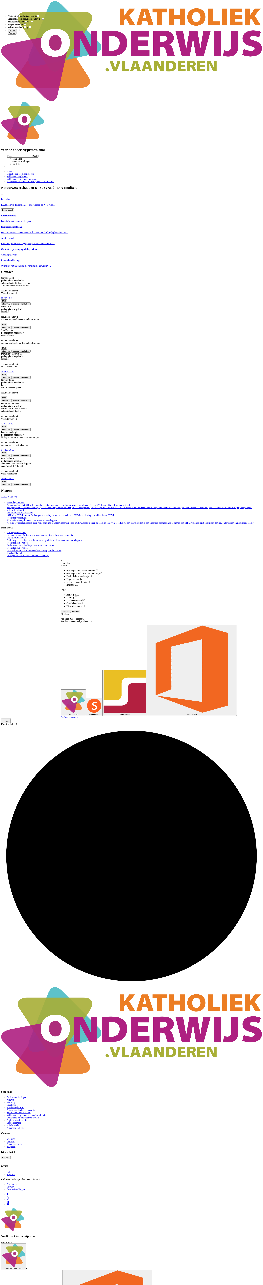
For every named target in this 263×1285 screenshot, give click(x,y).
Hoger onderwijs (75, 579)
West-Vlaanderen (75, 606)
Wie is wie (11, 1139)
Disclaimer (12, 1184)
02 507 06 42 (7, 423)
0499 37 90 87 (7, 478)
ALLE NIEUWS (9, 496)
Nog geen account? (69, 717)
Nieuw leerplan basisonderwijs (21, 1110)
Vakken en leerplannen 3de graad (22, 179)
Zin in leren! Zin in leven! (19, 1112)
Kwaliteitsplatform (15, 1107)
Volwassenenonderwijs (78, 582)
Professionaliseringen (16, 1097)
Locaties (10, 1141)
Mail (4, 301)
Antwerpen (72, 595)
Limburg (71, 597)
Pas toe (12, 33)
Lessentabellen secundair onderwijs (23, 1117)
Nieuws (10, 1100)
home (9, 171)
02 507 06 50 (7, 298)
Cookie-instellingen (16, 1189)
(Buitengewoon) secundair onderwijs (84, 573)
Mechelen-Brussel (75, 600)
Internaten (72, 585)
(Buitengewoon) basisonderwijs (82, 570)
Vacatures (11, 1105)
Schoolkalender (14, 1123)
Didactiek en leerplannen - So (20, 174)
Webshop (11, 1102)
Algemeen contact (15, 1144)
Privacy (10, 1187)
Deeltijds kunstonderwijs (79, 576)
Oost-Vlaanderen (75, 603)
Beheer (10, 1172)
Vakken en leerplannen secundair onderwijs (26, 1115)
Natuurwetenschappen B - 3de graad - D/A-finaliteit (30, 181)
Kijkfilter (11, 1174)
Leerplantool (7, 210)
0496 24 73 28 (7, 371)
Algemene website (15, 1128)
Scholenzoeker (13, 1125)
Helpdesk (11, 1146)
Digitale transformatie (17, 1120)
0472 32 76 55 (7, 450)
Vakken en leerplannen (17, 176)
